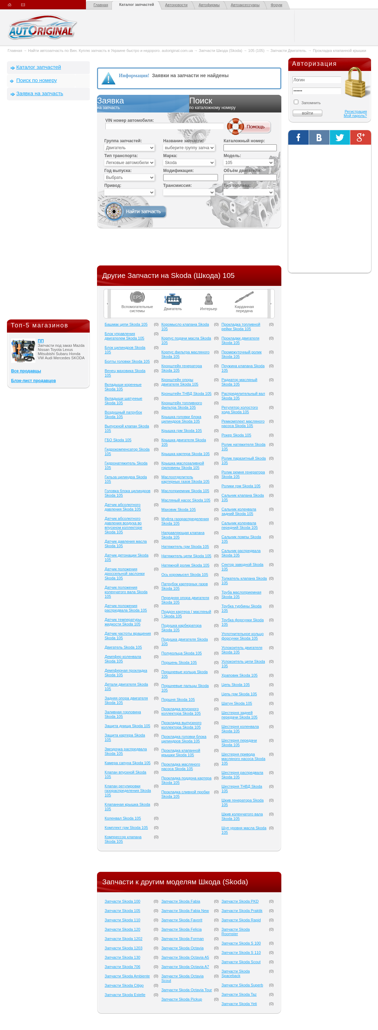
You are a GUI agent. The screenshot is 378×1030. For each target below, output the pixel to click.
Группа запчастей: (123, 140)
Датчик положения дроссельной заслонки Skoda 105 (124, 573)
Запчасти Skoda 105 (122, 911)
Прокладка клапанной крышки (339, 50)
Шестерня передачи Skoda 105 (239, 742)
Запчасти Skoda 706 (122, 967)
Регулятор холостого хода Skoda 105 (239, 409)
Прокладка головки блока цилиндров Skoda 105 (183, 738)
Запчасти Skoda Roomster (235, 931)
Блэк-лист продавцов (33, 380)
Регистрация (356, 111)
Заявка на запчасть (39, 93)
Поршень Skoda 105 (179, 662)
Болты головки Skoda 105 (127, 361)
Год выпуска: (118, 170)
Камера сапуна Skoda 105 (127, 763)
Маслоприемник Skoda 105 (185, 491)
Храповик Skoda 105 (239, 675)
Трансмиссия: (177, 185)
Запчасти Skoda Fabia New (185, 911)
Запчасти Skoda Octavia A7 (185, 967)
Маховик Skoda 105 (178, 509)
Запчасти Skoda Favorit (181, 920)
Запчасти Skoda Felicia (181, 929)
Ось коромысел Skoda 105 (184, 574)
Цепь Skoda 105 (235, 685)
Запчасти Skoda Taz (238, 994)
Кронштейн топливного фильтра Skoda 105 (181, 405)
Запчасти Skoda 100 (122, 901)
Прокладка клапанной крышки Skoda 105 (180, 752)
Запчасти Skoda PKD (239, 901)
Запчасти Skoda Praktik (241, 911)
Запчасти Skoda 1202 (123, 939)
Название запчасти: (183, 140)
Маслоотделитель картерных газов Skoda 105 (185, 479)
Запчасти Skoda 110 (122, 920)
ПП (41, 340)
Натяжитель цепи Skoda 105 (186, 556)
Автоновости (176, 5)
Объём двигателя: (242, 170)
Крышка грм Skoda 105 (181, 430)
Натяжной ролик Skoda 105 (185, 565)
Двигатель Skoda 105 (123, 647)
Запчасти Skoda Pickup (181, 999)
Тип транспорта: (121, 155)
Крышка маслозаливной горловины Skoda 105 (182, 465)
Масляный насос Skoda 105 (186, 500)
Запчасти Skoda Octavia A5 (185, 957)
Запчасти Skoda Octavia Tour (186, 990)
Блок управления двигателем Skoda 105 (124, 336)
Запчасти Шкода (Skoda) (220, 50)
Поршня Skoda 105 (178, 699)
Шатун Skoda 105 (236, 703)
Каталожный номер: (244, 140)
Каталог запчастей (136, 4)
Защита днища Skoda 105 (127, 726)
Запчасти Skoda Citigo (124, 985)
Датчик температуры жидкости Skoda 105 (123, 621)
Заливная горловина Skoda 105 (123, 714)
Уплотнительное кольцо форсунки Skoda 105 (242, 636)
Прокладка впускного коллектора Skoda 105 (181, 711)
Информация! (134, 75)
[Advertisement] (48, 211)
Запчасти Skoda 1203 (123, 948)
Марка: (170, 155)
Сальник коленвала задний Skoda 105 (238, 511)
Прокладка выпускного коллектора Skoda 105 (181, 725)
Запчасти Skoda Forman (182, 939)
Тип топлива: (236, 185)
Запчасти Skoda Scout (241, 962)
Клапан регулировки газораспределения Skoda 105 (128, 790)
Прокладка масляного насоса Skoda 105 (180, 766)
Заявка (143, 103)
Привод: (112, 185)
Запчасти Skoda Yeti (239, 1004)
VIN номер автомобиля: (129, 120)
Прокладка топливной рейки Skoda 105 (240, 326)
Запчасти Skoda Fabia (180, 901)
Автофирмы (209, 5)
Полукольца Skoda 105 (181, 653)
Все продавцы (26, 371)
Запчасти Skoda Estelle (125, 995)
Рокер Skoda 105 (236, 435)
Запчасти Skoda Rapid (241, 920)
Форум (276, 5)
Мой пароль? (355, 116)
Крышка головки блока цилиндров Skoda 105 (181, 419)
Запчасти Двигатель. (289, 50)
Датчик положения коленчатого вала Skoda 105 (126, 591)
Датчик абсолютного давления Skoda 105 (123, 507)
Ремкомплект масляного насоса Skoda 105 (242, 423)
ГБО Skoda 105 (118, 440)
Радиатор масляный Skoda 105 (239, 382)
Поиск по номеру (36, 80)
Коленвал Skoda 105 (123, 818)
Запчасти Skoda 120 (122, 929)
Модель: (232, 155)
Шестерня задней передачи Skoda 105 (239, 715)
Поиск (235, 103)
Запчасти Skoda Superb (242, 985)
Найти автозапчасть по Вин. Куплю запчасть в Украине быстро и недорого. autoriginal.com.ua (110, 50)
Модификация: (178, 170)
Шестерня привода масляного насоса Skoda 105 (243, 758)
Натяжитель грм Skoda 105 (185, 546)
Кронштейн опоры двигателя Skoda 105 (180, 382)
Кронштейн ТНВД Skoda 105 (186, 393)
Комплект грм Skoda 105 (126, 827)
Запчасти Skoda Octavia (182, 948)
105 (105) (256, 50)
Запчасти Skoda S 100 (241, 943)
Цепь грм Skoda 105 (239, 694)
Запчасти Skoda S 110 (241, 952)
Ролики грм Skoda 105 (241, 486)
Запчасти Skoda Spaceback (235, 973)
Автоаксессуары (245, 5)
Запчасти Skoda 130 (122, 957)
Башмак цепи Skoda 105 (126, 324)
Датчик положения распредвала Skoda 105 (126, 608)
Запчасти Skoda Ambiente (127, 976)
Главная (101, 5)
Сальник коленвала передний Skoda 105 (239, 525)
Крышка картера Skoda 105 (185, 454)
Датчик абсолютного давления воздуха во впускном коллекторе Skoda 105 (123, 525)
